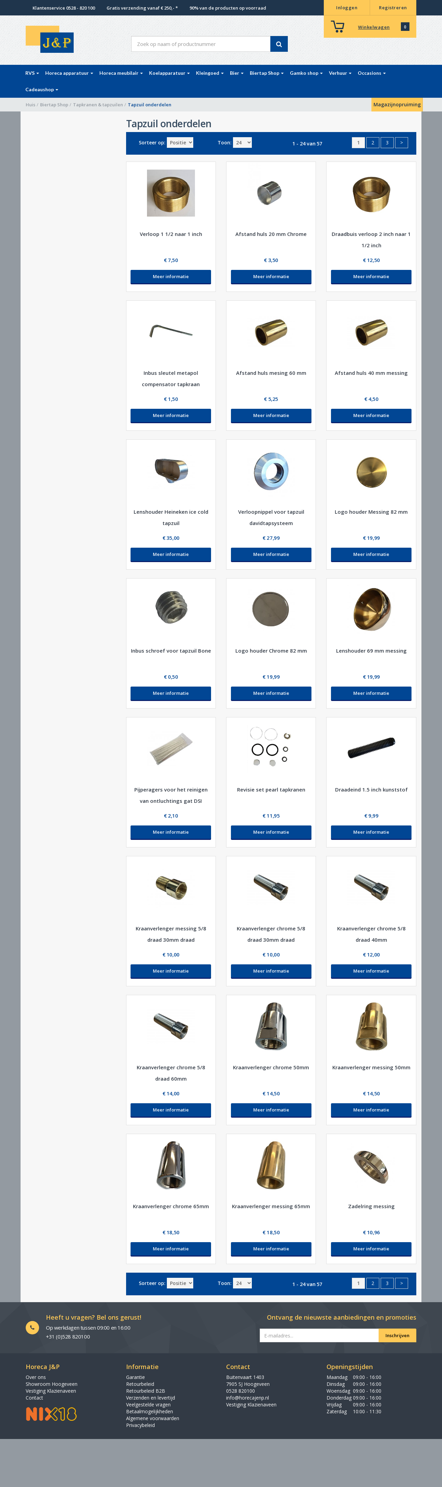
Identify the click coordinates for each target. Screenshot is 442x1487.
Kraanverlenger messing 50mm (371, 1067)
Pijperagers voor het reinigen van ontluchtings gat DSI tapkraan (171, 801)
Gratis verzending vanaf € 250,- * (142, 8)
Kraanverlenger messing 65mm (271, 1206)
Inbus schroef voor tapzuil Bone (171, 650)
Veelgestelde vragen (148, 1404)
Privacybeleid (140, 1425)
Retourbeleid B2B (145, 1391)
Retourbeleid (140, 1384)
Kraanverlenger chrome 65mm (171, 1206)
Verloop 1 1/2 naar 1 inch (171, 233)
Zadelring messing (371, 1206)
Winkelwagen (374, 27)
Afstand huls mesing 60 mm (271, 372)
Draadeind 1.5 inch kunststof (371, 789)
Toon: (225, 142)
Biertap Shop (54, 105)
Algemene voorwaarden (152, 1418)
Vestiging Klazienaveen (51, 1391)
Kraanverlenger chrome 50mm (271, 1067)
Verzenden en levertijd (150, 1397)
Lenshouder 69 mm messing (371, 650)
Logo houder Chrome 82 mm (271, 650)
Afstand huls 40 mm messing (371, 372)
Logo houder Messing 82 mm (371, 511)
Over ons (36, 1377)
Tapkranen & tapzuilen (98, 105)
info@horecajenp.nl (247, 1397)
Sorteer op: (152, 142)
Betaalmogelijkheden (149, 1411)
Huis (30, 105)
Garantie (135, 1377)
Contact (34, 1397)
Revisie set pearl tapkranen (271, 789)
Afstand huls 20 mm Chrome (271, 233)
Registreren (393, 7)
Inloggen (346, 7)
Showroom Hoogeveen (51, 1384)
